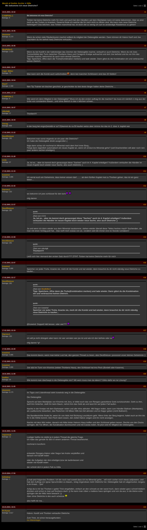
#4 (145, 67)
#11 (144, 171)
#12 (144, 186)
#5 (145, 80)
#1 (145, 12)
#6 (145, 93)
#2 (145, 31)
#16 (144, 277)
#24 (144, 507)
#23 (144, 473)
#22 (144, 431)
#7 (145, 107)
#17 (144, 330)
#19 (144, 361)
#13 (144, 204)
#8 (145, 120)
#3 (145, 46)
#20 (144, 374)
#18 (144, 349)
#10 (144, 156)
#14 (144, 237)
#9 (145, 132)
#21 (144, 386)
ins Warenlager (34, 520)
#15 (144, 263)
